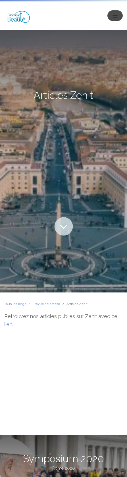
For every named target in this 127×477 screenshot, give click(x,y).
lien (8, 324)
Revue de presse (47, 304)
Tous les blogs (15, 304)
